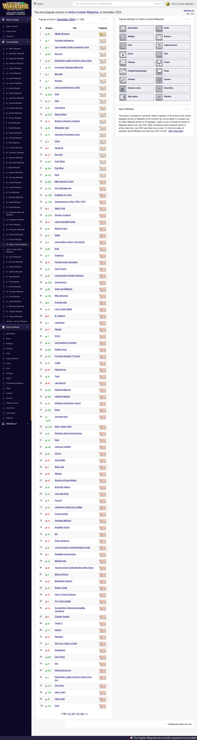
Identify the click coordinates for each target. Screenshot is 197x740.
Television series (12, 403)
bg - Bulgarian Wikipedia (14, 63)
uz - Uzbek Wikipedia (13, 301)
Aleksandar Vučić (62, 128)
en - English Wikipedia (13, 93)
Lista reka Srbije (62, 493)
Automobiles (10, 334)
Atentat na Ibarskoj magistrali (67, 121)
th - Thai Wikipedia (12, 282)
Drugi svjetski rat (62, 540)
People (8, 378)
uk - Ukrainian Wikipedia (14, 292)
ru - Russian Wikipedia (14, 239)
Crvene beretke (61, 514)
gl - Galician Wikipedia (14, 133)
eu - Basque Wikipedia (14, 113)
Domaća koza (60, 282)
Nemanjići (59, 636)
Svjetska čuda (61, 302)
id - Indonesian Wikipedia (15, 163)
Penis (57, 376)
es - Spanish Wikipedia (14, 103)
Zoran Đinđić (60, 460)
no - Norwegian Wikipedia (15, 220)
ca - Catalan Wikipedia (14, 68)
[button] (101, 19)
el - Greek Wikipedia (13, 88)
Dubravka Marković (63, 389)
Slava (57, 440)
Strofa (57, 336)
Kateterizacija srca (63, 670)
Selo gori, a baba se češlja (66, 643)
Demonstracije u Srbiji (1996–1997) (70, 201)
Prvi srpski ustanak (63, 601)
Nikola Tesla (60, 208)
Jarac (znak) (60, 692)
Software (9, 393)
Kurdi (57, 175)
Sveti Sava (59, 685)
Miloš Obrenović (61, 295)
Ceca (57, 705)
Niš (56, 534)
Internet (58, 630)
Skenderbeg (60, 650)
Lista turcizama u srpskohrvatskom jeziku (72, 547)
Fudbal (57, 363)
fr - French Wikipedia (13, 128)
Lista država (60, 107)
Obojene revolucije (63, 215)
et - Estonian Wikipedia (14, 108)
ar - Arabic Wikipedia (13, 49)
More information (176, 131)
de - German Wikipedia (14, 83)
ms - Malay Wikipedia (13, 202)
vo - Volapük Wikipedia (14, 311)
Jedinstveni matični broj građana (68, 507)
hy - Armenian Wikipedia (14, 158)
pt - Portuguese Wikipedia (15, 229)
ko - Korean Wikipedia (13, 187)
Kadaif (57, 235)
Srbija (57, 141)
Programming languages (14, 383)
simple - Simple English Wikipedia (14, 250)
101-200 (71, 714)
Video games (10, 413)
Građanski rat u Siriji (63, 195)
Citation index (11, 31)
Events (8, 363)
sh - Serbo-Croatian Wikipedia (16, 244)
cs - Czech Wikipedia (13, 73)
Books (8, 339)
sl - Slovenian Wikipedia (14, 262)
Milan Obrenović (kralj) (64, 181)
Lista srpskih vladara (63, 309)
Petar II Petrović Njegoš (65, 594)
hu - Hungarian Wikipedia (15, 153)
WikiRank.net (15, 423)
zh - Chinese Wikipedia (14, 316)
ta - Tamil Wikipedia (13, 277)
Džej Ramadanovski (63, 188)
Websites (9, 418)
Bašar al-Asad (60, 114)
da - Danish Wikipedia (13, 78)
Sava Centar (60, 657)
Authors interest (12, 26)
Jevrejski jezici (61, 416)
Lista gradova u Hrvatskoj (65, 342)
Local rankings (15, 42)
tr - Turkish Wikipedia (13, 287)
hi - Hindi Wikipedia (13, 143)
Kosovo (58, 453)
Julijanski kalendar (62, 396)
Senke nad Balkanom (63, 289)
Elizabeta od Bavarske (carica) (68, 403)
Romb (57, 410)
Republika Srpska (62, 527)
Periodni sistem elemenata (66, 262)
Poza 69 (58, 500)
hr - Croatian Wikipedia (14, 148)
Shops (8, 388)
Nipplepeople (60, 561)
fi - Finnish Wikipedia (13, 123)
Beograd (58, 80)
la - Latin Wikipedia (12, 192)
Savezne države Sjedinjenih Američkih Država (74, 567)
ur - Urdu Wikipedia (13, 297)
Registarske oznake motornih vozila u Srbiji (73, 60)
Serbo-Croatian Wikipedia (180, 4)
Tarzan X (58, 623)
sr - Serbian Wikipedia (13, 267)
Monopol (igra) (61, 228)
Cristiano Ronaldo (62, 616)
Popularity (9, 36)
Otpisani (58, 329)
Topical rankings (15, 327)
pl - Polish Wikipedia (13, 225)
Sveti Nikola (60, 161)
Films (8, 368)
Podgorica (59, 255)
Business (9, 348)
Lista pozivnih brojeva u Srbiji (67, 87)
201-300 (80, 714)
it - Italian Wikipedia (13, 168)
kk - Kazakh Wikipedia (13, 182)
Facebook (59, 148)
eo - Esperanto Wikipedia (15, 98)
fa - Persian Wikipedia (13, 118)
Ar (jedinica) (60, 316)
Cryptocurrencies (12, 358)
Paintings (9, 373)
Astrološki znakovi (62, 487)
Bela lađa (58, 74)
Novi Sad (58, 154)
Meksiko (58, 473)
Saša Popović (60, 269)
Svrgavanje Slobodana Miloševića (69, 67)
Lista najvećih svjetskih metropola (69, 275)
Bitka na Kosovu (61, 574)
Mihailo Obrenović (62, 33)
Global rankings (15, 20)
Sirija (57, 94)
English (39, 3)
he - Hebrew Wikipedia (14, 138)
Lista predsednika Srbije (65, 222)
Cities (8, 353)
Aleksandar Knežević (63, 581)
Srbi (56, 663)
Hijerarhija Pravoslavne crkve (67, 134)
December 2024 (66, 19)
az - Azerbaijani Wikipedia (15, 53)
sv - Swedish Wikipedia (14, 272)
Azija (57, 248)
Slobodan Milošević (63, 520)
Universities (10, 408)
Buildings (9, 344)
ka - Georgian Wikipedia (14, 177)
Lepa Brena (59, 322)
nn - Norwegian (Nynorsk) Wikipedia (15, 213)
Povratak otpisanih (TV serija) (67, 356)
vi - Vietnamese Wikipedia (15, 306)
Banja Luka (59, 467)
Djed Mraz (59, 168)
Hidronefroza (60, 369)
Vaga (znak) (60, 699)
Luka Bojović (60, 383)
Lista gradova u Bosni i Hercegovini (70, 242)
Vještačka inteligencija (64, 40)
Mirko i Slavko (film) (63, 426)
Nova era (58, 54)
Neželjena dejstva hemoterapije (68, 433)
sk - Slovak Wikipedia (13, 257)
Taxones (9, 398)
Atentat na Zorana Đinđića (65, 480)
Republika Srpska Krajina (65, 554)
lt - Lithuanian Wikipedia (14, 197)
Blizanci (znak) (61, 587)
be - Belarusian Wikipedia (15, 58)
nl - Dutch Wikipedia (13, 207)
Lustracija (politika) (63, 446)
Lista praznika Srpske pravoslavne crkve (72, 47)
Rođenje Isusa (61, 349)
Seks (57, 101)
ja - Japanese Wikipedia (14, 172)
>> (87, 714)
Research (157, 4)
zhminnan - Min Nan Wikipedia (16, 321)
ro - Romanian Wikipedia (14, 235)
